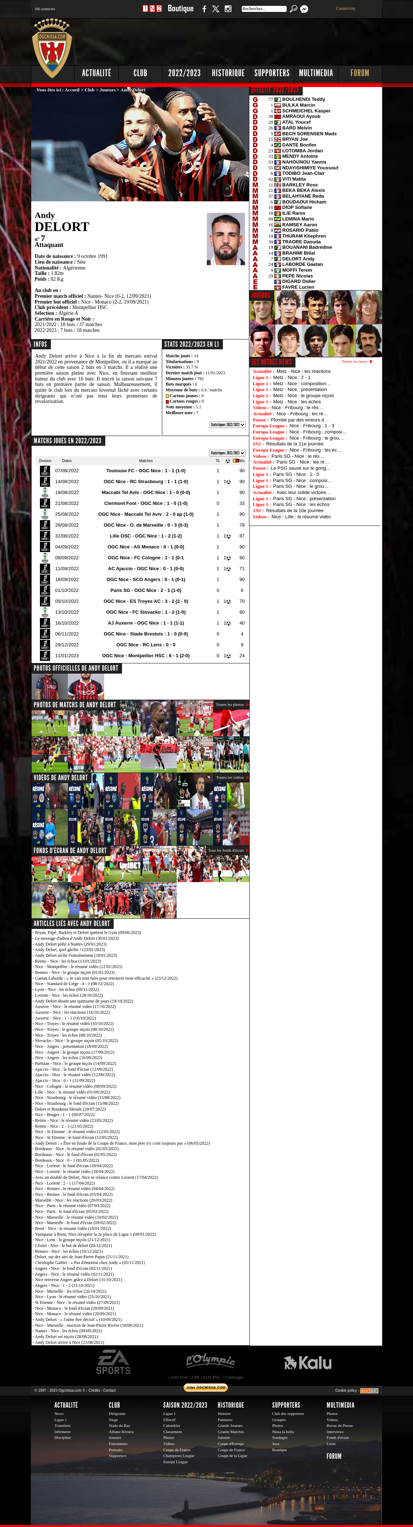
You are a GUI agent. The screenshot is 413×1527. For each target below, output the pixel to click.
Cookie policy (346, 1390)
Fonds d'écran (338, 1437)
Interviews (335, 1431)
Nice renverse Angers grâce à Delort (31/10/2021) (78, 1279)
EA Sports (114, 1362)
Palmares (225, 1419)
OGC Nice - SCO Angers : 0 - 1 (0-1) (146, 579)
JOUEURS (261, 295)
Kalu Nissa (307, 1362)
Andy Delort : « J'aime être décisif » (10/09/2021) (78, 1319)
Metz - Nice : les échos (297, 401)
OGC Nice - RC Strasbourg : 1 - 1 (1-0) (146, 481)
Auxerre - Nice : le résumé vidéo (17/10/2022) (75, 1006)
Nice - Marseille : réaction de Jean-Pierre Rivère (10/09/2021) (89, 1325)
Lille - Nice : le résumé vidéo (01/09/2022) (72, 1092)
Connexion (345, 8)
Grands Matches (231, 1431)
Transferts (62, 1425)
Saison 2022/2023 (185, 1405)
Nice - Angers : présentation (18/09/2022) (71, 1046)
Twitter (215, 12)
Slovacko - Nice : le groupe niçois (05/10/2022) (76, 1040)
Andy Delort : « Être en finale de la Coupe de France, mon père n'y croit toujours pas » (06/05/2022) (122, 1143)
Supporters (272, 73)
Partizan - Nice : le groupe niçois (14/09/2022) (75, 1063)
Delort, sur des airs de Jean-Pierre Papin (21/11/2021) (82, 1256)
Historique (228, 73)
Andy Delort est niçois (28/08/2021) (66, 1336)
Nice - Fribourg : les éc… (316, 450)
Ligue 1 (60, 1419)
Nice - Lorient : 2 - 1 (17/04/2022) (65, 1183)
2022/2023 (184, 73)
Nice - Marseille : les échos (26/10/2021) (71, 1291)
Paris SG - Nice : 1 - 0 (296, 474)
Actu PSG (211, 1377)
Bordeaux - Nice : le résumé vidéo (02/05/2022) (77, 1148)
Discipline (62, 1437)
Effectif (169, 1419)
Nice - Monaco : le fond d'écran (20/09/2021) (74, 1308)
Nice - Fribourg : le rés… (297, 407)
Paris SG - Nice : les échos (301, 504)
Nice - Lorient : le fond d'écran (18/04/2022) (74, 1165)
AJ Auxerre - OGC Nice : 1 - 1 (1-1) (146, 623)
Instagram (228, 12)
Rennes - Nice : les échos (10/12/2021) (69, 1251)
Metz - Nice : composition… (302, 383)
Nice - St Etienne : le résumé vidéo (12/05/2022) (77, 1131)
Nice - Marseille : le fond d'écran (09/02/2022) (75, 1222)
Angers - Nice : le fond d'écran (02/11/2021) (73, 1268)
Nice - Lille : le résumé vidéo (301, 516)
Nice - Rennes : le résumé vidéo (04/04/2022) (75, 1188)
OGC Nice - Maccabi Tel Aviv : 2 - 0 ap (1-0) (145, 514)
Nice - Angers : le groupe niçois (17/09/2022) (74, 1052)
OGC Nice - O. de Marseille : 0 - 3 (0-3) (146, 525)
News (59, 1413)
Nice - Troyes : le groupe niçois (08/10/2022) (74, 1029)
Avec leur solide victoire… (304, 492)
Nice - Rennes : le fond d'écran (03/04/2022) (74, 1194)
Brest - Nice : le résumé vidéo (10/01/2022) (73, 1228)
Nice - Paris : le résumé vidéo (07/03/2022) (73, 1205)
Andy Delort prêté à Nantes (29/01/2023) (71, 944)
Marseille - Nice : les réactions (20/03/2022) (74, 1200)
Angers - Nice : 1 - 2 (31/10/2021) (64, 1285)
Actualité (96, 73)
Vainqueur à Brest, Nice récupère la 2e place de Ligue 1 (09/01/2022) (95, 1234)
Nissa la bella (283, 1431)
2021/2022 (46, 324)
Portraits (116, 1450)
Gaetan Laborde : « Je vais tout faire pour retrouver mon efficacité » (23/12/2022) (106, 978)
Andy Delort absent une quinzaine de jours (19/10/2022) (84, 1001)
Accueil (72, 89)
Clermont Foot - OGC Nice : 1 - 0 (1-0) (146, 503)
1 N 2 (152, 12)
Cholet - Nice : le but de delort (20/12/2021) (73, 1245)
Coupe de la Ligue (232, 1455)
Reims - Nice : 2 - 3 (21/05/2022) (64, 1126)
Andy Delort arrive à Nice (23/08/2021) (69, 1342)
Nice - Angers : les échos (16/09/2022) (68, 1057)
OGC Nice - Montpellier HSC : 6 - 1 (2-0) (145, 655)
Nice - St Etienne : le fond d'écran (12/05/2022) (76, 1137)
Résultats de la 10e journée (294, 510)
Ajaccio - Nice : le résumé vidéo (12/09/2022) (75, 1074)
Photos (168, 1437)
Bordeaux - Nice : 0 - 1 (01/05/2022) (67, 1160)
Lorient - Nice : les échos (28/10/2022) (69, 995)
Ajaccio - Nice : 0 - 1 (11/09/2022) (65, 1080)
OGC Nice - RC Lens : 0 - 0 (146, 644)
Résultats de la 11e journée (294, 443)
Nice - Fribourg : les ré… (302, 413)
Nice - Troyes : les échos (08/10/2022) (68, 1035)
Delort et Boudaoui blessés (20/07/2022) (70, 1109)
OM (195, 1377)
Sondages (279, 1437)
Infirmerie (62, 1431)
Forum (360, 73)
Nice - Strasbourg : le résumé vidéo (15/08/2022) (77, 1097)
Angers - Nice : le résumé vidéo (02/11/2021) (74, 1274)
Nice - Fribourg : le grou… (317, 438)
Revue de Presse (340, 1425)
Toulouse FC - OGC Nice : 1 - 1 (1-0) (146, 470)
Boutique (180, 12)
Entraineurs (118, 1443)
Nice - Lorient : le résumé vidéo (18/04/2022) (75, 1171)
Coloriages (234, 1377)
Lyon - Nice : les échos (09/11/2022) (67, 989)
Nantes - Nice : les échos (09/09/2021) (68, 1330)
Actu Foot (179, 1377)
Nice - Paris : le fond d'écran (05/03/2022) (72, 1211)
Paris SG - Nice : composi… (302, 480)
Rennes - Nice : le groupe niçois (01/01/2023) (75, 972)
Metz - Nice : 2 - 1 (292, 377)
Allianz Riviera (121, 1431)
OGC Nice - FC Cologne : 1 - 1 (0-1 (146, 557)
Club (140, 73)
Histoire (224, 1413)
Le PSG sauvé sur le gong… (301, 468)
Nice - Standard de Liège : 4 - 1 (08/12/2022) (74, 983)
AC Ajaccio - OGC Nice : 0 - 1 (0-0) (146, 568)
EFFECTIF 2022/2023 (275, 90)
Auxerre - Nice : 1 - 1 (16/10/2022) (65, 1018)
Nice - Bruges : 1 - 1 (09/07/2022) (65, 1114)
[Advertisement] (250, 40)
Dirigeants (117, 1413)
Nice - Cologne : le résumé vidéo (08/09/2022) (75, 1086)
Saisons (224, 1437)
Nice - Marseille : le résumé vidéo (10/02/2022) (76, 1217)
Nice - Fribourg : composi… (318, 432)
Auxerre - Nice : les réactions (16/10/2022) (72, 1012)
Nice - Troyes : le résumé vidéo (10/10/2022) (74, 1023)
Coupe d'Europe (231, 1443)
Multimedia (316, 73)
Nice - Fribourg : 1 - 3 (312, 425)
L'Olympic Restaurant (210, 1362)
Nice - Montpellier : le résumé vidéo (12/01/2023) (78, 966)
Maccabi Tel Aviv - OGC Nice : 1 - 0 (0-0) (146, 492)
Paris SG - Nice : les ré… (303, 462)
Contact (109, 1390)
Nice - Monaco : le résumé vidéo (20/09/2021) (75, 1313)
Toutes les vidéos (230, 777)
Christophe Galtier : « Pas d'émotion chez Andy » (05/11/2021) (90, 1262)
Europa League (175, 1462)
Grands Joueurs (230, 1425)
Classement (172, 1431)
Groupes (279, 1419)
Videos (169, 1443)
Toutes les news (354, 361)
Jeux (275, 1443)
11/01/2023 (215, 372)
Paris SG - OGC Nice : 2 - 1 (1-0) (146, 590)
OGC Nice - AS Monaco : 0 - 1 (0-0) (145, 547)
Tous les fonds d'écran (226, 850)
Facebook (203, 12)
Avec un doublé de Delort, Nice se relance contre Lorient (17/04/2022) (96, 1177)
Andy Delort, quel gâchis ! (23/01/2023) (70, 949)
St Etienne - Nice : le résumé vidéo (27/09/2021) (77, 1302)
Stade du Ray (119, 1425)
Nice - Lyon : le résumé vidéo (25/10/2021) (73, 1296)
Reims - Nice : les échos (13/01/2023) (68, 961)
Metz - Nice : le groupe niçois (303, 395)
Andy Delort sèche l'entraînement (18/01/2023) (76, 955)
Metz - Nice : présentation (300, 389)
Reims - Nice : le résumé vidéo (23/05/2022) (74, 1120)
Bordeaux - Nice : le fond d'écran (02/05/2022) (76, 1154)
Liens (331, 1443)
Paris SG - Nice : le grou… (301, 486)
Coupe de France (177, 1450)
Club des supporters (288, 1413)
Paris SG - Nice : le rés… (297, 456)
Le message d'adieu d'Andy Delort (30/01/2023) (77, 938)
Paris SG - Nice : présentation (304, 498)
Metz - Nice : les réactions (304, 371)
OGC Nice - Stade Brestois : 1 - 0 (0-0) (146, 634)
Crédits (94, 1390)
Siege (113, 1419)
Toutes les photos (230, 704)
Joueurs (108, 89)
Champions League (179, 1455)
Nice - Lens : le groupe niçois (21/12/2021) (73, 1239)
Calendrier (171, 1425)
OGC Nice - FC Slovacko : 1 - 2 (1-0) (146, 612)
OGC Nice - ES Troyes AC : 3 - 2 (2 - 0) (146, 601)
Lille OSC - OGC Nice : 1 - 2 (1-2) (146, 536)
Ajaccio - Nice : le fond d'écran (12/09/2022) (74, 1069)
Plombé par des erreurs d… (300, 420)
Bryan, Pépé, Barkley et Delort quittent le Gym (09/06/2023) (88, 932)
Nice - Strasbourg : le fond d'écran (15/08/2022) (77, 1103)
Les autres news (272, 362)
